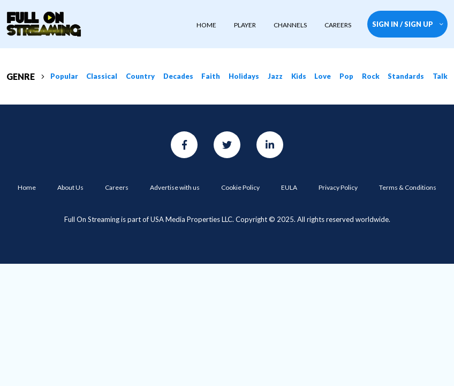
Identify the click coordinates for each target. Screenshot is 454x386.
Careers (116, 187)
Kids (298, 76)
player (245, 25)
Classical (101, 76)
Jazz (275, 76)
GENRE (25, 76)
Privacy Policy (338, 187)
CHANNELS (290, 25)
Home (27, 187)
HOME (206, 25)
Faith (210, 76)
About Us (70, 187)
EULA (289, 187)
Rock (371, 76)
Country (140, 76)
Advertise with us (175, 187)
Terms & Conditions (407, 187)
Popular (64, 76)
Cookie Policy (240, 187)
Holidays (244, 76)
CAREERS (337, 25)
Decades (178, 76)
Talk (440, 76)
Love (322, 76)
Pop (346, 76)
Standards (406, 76)
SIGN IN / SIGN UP (407, 24)
